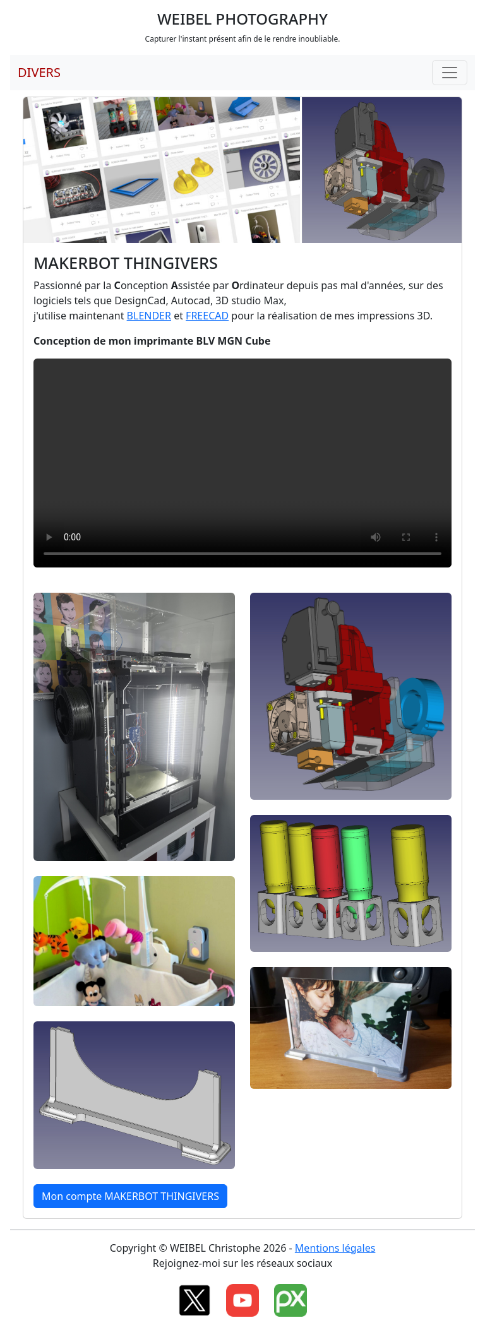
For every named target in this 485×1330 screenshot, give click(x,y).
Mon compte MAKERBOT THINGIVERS (130, 1196)
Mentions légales (335, 1248)
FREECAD (207, 316)
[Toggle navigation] (449, 72)
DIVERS (39, 72)
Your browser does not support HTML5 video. (242, 463)
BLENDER (149, 316)
